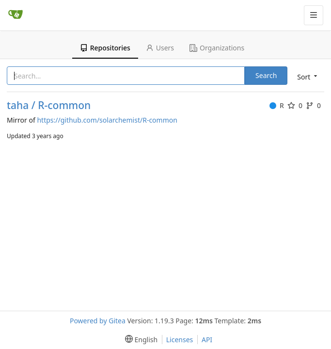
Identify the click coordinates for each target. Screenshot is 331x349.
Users (160, 47)
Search (266, 75)
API (207, 339)
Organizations (216, 47)
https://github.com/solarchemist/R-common (107, 120)
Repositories (105, 47)
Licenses (179, 339)
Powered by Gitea (98, 320)
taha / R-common (49, 105)
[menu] (306, 76)
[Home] (15, 15)
